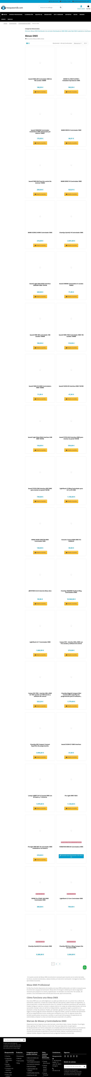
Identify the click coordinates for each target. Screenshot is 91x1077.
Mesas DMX (34, 31)
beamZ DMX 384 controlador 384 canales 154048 (40, 335)
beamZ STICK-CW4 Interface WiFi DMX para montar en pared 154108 (40, 489)
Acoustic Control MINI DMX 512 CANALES (71, 540)
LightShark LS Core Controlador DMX (71, 898)
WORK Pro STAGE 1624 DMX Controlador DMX (40, 899)
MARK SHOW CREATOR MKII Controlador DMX (40, 540)
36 (85, 43)
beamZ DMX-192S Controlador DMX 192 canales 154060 (71, 335)
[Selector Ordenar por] (78, 43)
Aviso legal (9, 1072)
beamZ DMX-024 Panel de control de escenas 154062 (40, 182)
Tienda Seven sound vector (45, 1068)
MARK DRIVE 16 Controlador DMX (71, 181)
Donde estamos (8, 1065)
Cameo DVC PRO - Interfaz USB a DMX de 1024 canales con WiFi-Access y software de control (40, 694)
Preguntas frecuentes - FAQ (9, 1060)
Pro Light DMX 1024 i (71, 795)
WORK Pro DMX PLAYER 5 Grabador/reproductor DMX (71, 79)
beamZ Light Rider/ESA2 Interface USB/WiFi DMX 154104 (40, 284)
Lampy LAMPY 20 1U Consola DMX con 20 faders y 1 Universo (40, 796)
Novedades (20, 1056)
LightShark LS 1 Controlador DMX (40, 642)
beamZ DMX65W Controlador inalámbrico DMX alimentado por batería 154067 (40, 131)
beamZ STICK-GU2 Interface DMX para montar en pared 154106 (71, 438)
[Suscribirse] (24, 1040)
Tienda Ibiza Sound (46, 1062)
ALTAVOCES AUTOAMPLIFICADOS (33, 1061)
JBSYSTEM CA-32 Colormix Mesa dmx (40, 591)
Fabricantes (20, 1061)
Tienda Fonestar (45, 1074)
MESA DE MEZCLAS (33, 1058)
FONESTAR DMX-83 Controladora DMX (71, 847)
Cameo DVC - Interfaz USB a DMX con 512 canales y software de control (71, 642)
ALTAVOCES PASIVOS (33, 1064)
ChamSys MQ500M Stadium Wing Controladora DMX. (71, 591)
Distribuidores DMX (58, 31)
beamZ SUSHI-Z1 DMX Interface (71, 744)
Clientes (8, 1056)
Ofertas (19, 1058)
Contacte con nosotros (9, 1069)
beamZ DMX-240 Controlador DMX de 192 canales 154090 (40, 79)
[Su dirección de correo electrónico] (12, 1040)
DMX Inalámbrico (79, 31)
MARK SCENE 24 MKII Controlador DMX (40, 232)
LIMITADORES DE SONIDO (32, 1070)
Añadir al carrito (40, 92)
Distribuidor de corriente (45, 31)
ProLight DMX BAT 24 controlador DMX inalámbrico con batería (40, 847)
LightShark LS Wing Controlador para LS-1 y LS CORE (71, 489)
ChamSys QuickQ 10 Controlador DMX (71, 232)
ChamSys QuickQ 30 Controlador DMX (40, 946)
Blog (18, 1063)
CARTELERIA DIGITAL (33, 1073)
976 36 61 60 (56, 1070)
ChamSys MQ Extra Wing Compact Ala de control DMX (71, 947)
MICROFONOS (31, 1066)
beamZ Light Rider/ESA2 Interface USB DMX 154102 (40, 438)
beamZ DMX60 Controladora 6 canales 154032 (71, 284)
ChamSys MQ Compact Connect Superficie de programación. (40, 745)
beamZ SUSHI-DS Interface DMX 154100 (71, 386)
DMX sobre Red (69, 31)
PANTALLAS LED (32, 1075)
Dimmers (27, 31)
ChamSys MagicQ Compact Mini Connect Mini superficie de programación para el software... (71, 694)
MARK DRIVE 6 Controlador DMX (71, 130)
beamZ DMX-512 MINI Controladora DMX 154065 (40, 387)
